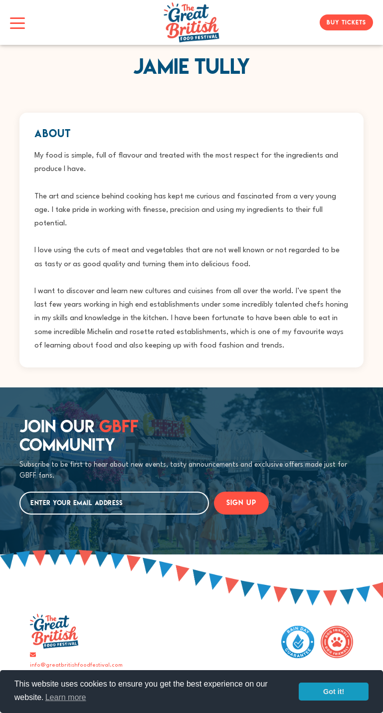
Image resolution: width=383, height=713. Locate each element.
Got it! (333, 692)
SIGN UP (241, 502)
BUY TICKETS (346, 22)
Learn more (65, 697)
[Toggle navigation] (17, 22)
